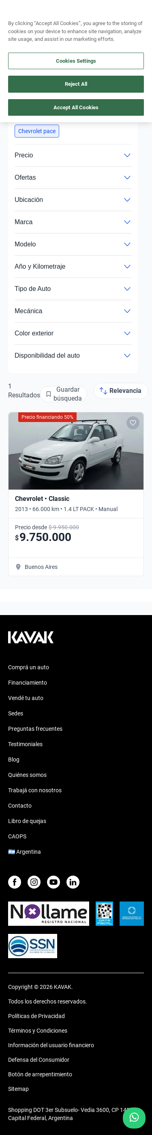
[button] (37, 131)
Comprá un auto (28, 667)
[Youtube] (53, 882)
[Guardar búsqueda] (63, 394)
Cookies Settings (76, 61)
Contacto (20, 805)
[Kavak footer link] (31, 641)
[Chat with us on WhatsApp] (134, 1118)
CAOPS (17, 836)
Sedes (15, 713)
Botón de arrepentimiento (40, 1074)
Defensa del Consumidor (38, 1060)
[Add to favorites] (132, 422)
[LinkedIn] (72, 882)
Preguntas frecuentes (35, 729)
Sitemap (18, 1089)
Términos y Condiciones (37, 1030)
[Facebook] (14, 882)
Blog (13, 759)
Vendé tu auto (25, 698)
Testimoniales (25, 744)
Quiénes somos (27, 775)
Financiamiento (27, 682)
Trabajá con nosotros (35, 790)
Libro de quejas (27, 821)
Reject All (76, 84)
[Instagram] (34, 882)
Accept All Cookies (76, 107)
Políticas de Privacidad (36, 1016)
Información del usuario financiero (51, 1045)
